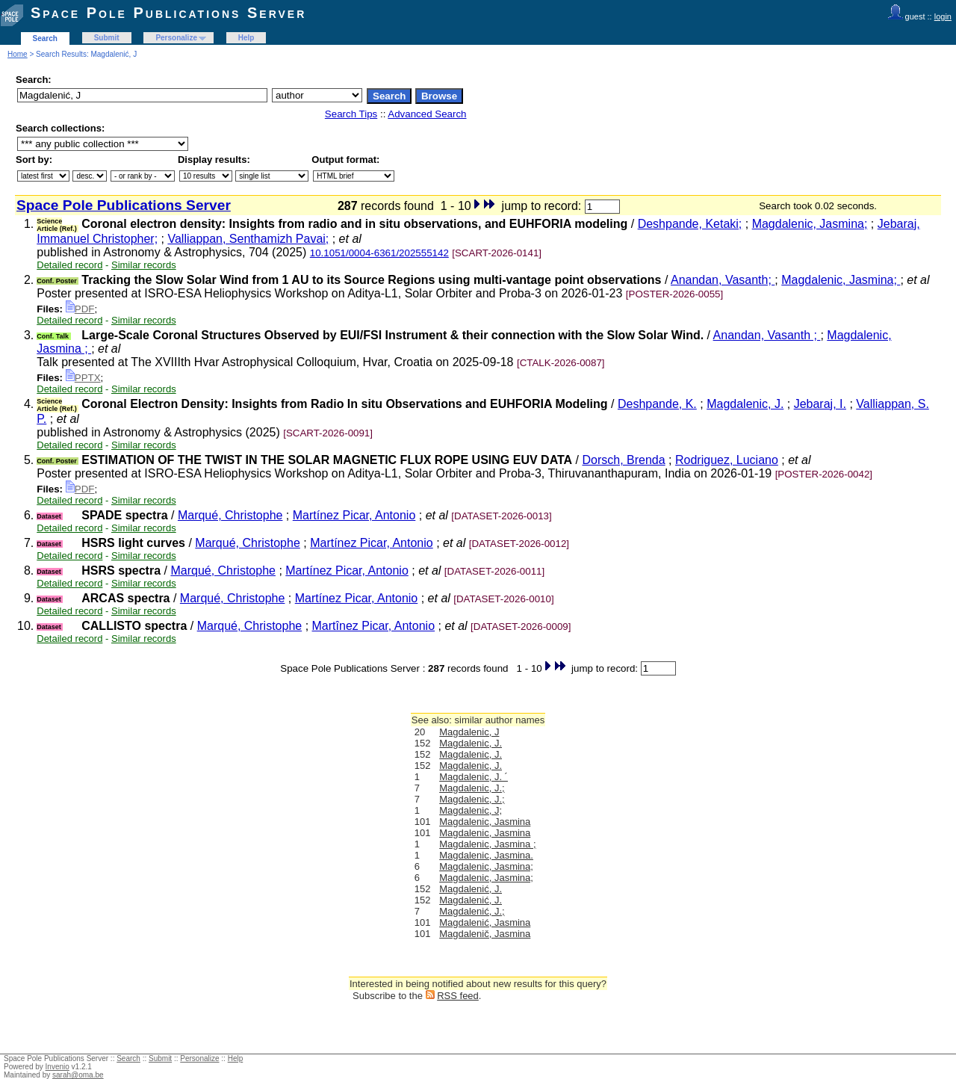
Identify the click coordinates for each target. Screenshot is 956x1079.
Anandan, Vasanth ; (767, 335)
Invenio (57, 1067)
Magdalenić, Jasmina (484, 922)
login (943, 16)
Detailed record (69, 264)
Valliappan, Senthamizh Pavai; (248, 238)
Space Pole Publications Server (168, 12)
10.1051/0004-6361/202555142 (379, 253)
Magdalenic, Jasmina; (810, 223)
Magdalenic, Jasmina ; (487, 844)
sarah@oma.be (78, 1075)
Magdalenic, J (469, 732)
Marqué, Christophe (230, 515)
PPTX (83, 377)
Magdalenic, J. (745, 404)
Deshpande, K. (657, 404)
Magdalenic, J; (470, 810)
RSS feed (458, 995)
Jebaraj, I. (820, 404)
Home (17, 54)
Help (246, 38)
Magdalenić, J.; (471, 911)
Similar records (143, 264)
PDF (80, 309)
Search (45, 38)
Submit (107, 38)
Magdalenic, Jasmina (484, 821)
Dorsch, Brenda (623, 460)
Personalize (176, 38)
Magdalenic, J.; (471, 788)
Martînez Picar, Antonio (373, 625)
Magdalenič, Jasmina (484, 933)
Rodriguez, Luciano (726, 460)
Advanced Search (427, 114)
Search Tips (351, 114)
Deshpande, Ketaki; (690, 223)
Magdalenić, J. (470, 888)
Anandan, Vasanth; (723, 279)
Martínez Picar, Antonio (354, 515)
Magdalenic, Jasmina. (486, 855)
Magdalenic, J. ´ (473, 776)
